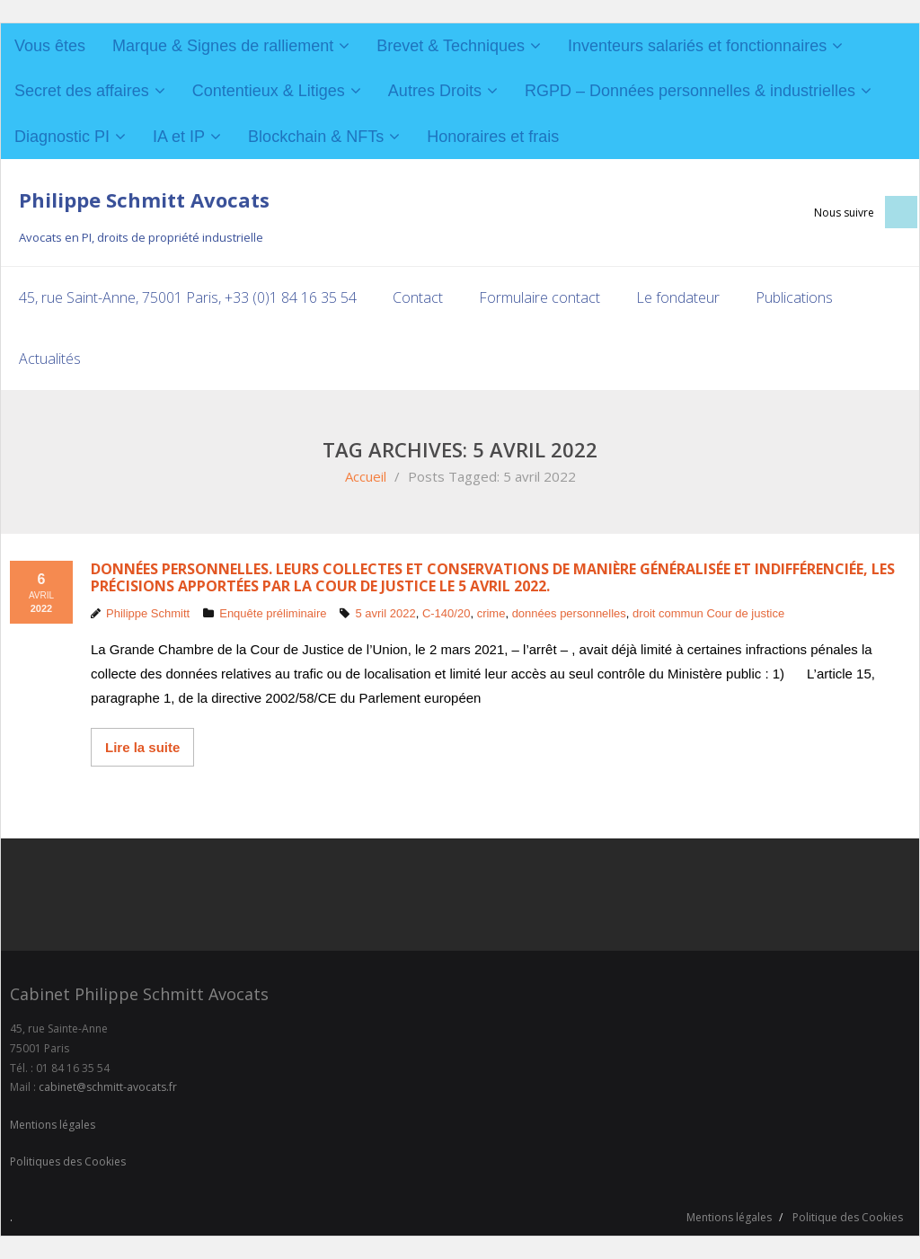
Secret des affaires (81, 91)
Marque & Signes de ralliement (222, 46)
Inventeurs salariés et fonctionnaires (697, 46)
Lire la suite (142, 747)
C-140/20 (446, 613)
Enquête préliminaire (272, 613)
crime (491, 613)
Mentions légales (52, 1124)
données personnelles (569, 613)
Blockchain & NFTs (316, 137)
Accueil (365, 476)
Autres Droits (435, 91)
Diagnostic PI (62, 137)
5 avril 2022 (385, 613)
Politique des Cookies (847, 1217)
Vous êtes (49, 46)
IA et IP (179, 137)
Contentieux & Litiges (268, 91)
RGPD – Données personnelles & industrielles (690, 91)
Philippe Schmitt (148, 613)
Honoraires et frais (493, 137)
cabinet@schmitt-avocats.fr (108, 1087)
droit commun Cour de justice (708, 613)
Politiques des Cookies (68, 1161)
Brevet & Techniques (450, 46)
